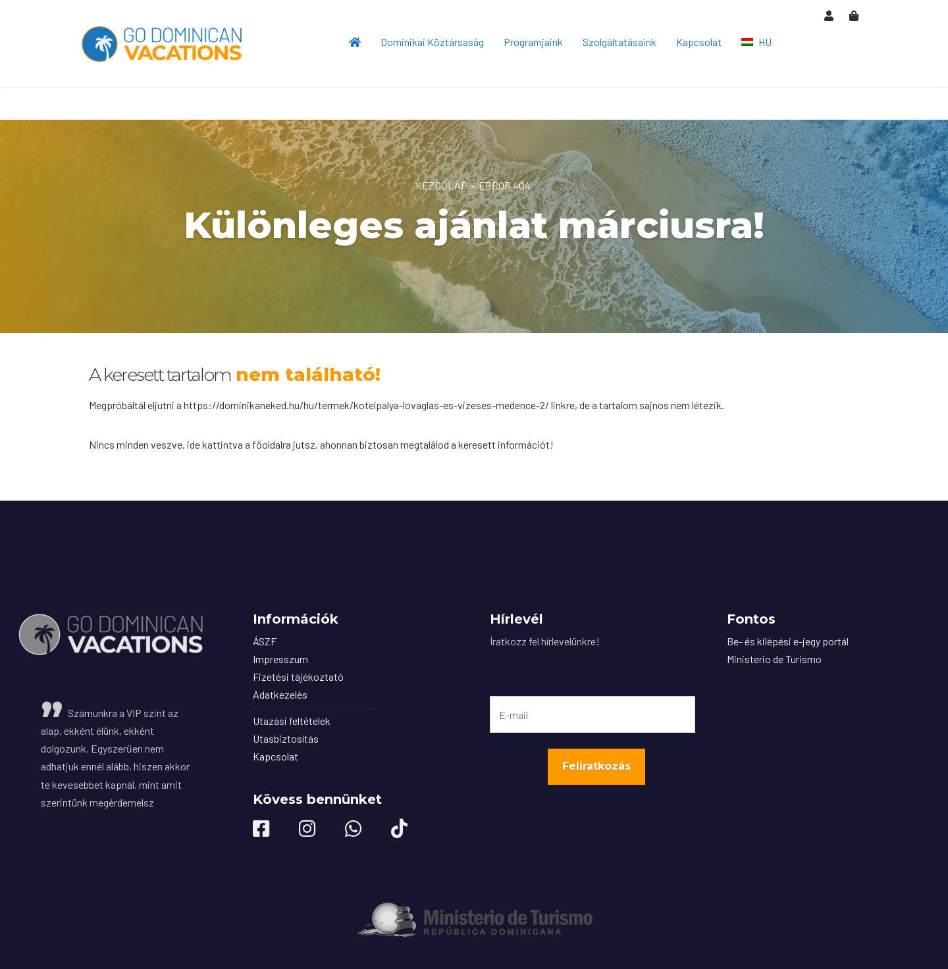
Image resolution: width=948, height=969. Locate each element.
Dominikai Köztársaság (432, 42)
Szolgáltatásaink (619, 42)
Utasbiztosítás (286, 738)
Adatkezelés (280, 694)
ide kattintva (215, 444)
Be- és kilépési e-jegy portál (788, 641)
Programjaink (533, 42)
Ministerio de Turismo (774, 659)
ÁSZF (264, 641)
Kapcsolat (699, 42)
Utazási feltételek (291, 720)
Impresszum (280, 659)
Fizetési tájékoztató (298, 676)
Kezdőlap (441, 185)
